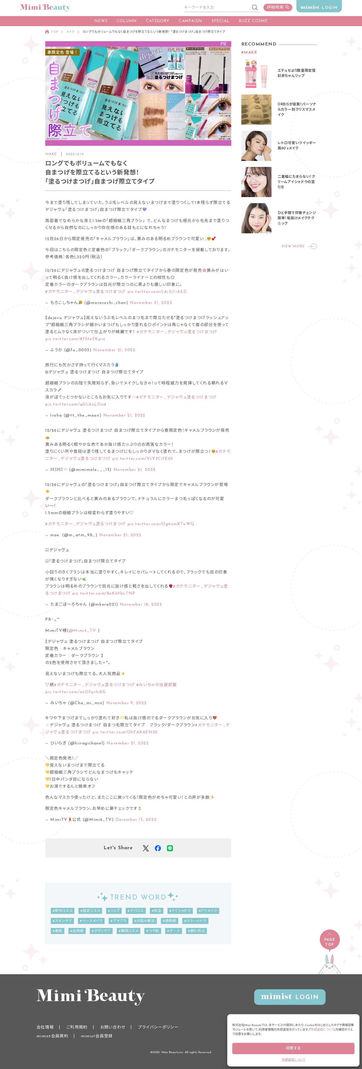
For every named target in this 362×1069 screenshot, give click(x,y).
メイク (70, 31)
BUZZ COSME (253, 21)
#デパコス (136, 911)
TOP (54, 31)
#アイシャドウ (180, 911)
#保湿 (156, 911)
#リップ (114, 911)
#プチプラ (118, 921)
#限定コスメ (90, 911)
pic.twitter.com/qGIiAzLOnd (75, 405)
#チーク (173, 931)
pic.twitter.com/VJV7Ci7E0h (142, 459)
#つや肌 (152, 931)
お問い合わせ (113, 1028)
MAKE (51, 154)
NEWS (100, 21)
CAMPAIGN (190, 21)
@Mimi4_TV (82, 631)
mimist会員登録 (97, 1036)
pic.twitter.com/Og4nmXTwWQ (161, 524)
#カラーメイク (195, 921)
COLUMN (127, 21)
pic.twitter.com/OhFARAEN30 (125, 732)
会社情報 (45, 1028)
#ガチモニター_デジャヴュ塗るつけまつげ (85, 292)
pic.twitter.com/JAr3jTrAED (157, 292)
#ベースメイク (91, 921)
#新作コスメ (62, 911)
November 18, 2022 (141, 605)
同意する (293, 1048)
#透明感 (169, 921)
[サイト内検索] (217, 8)
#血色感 (77, 931)
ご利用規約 (76, 1028)
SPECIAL (220, 21)
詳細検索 (278, 7)
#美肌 (57, 931)
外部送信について (322, 1029)
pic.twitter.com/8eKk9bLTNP (103, 594)
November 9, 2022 (126, 703)
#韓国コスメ (128, 931)
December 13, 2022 (136, 820)
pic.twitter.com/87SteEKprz (75, 339)
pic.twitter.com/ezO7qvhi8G (75, 692)
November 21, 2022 (151, 303)
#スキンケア (62, 921)
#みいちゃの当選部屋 (156, 685)
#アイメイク (208, 911)
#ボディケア (101, 931)
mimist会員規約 (52, 1036)
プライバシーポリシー (158, 1028)
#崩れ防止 (196, 931)
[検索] (255, 8)
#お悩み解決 (144, 921)
